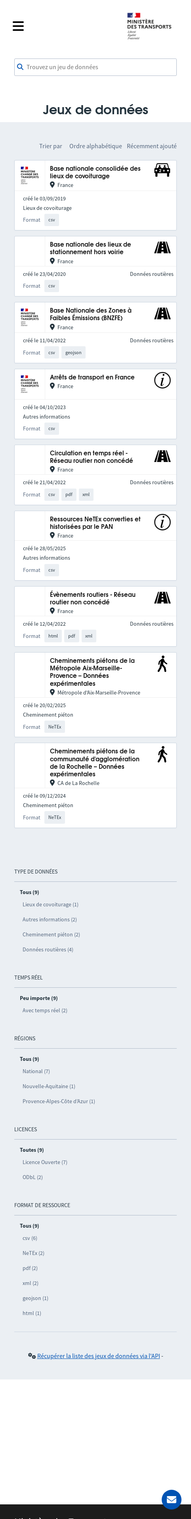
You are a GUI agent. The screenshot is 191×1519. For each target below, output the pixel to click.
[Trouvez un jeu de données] (95, 67)
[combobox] (95, 67)
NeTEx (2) (33, 1253)
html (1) (32, 1313)
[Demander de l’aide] (171, 1500)
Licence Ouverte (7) (45, 1162)
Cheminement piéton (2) (51, 934)
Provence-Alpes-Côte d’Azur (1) (59, 1101)
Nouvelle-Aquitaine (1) (49, 1086)
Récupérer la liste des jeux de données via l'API (98, 1356)
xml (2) (30, 1283)
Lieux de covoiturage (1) (50, 904)
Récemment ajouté (152, 146)
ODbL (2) (33, 1177)
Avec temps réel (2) (45, 1010)
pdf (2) (30, 1268)
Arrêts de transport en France (92, 378)
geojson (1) (35, 1298)
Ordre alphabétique (95, 146)
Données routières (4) (48, 949)
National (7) (36, 1071)
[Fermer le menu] (65, 26)
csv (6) (30, 1238)
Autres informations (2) (50, 919)
